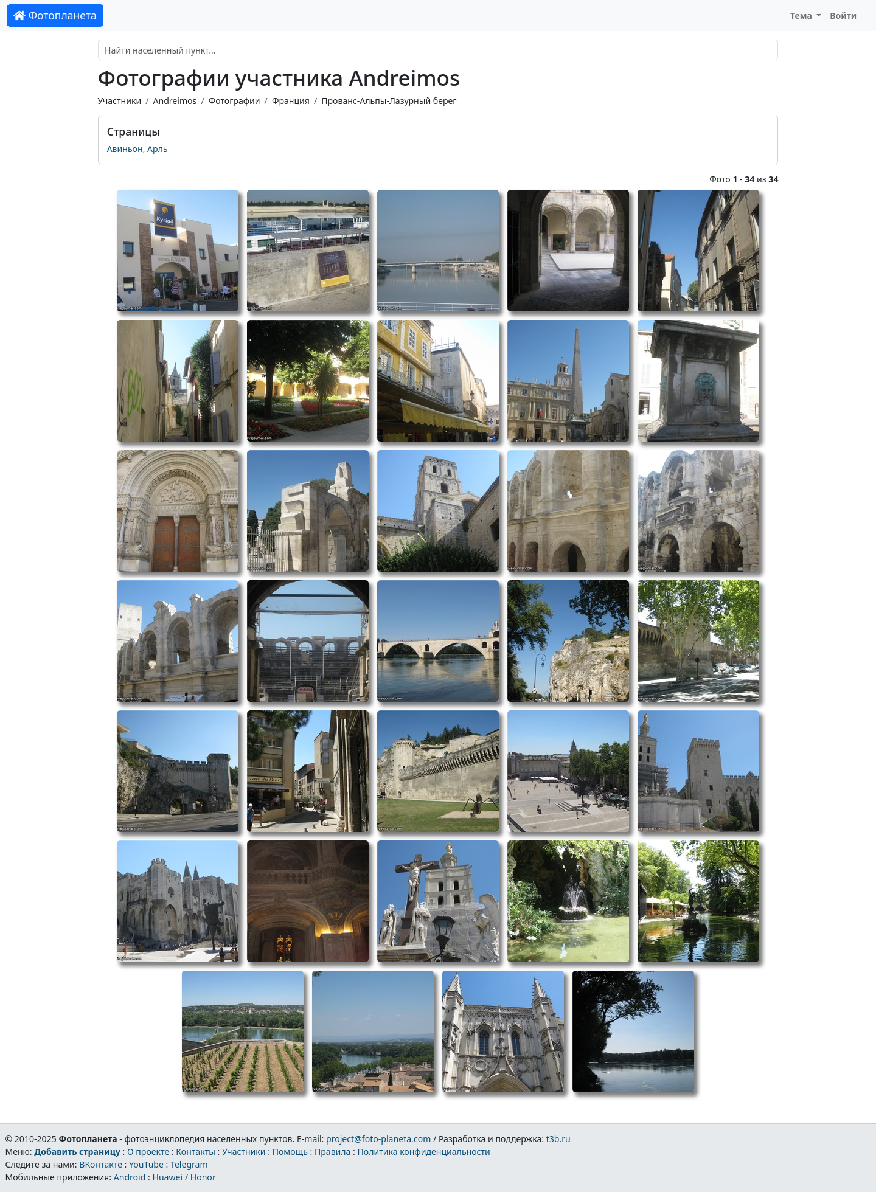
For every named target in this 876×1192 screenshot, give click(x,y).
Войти (843, 15)
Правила (332, 1151)
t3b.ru (558, 1139)
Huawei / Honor (183, 1177)
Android (130, 1177)
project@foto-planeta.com (378, 1139)
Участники (120, 100)
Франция (291, 100)
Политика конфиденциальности (424, 1151)
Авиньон (125, 148)
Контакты (195, 1151)
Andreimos (174, 100)
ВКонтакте (100, 1164)
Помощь (290, 1151)
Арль (157, 148)
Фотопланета (55, 15)
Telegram (189, 1164)
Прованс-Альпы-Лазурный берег (388, 100)
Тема (802, 15)
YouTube (146, 1164)
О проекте (148, 1151)
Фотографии (234, 100)
